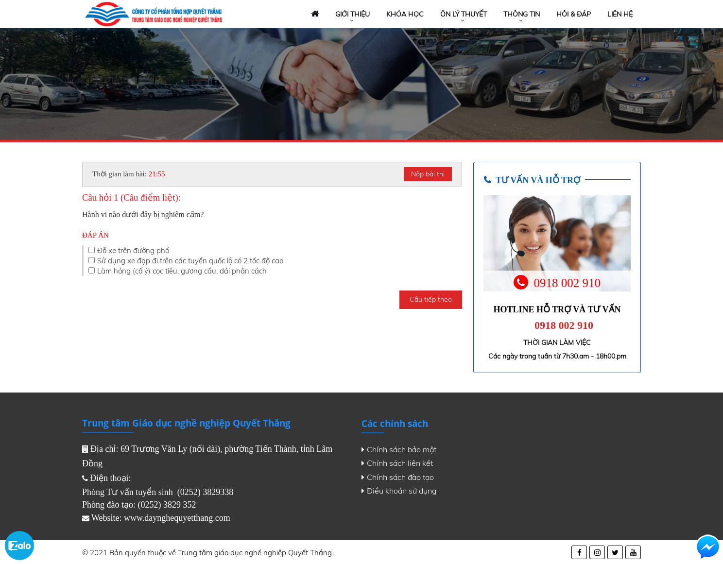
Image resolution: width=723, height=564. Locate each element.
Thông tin (521, 14)
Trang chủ (314, 14)
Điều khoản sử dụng (399, 490)
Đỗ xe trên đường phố (133, 250)
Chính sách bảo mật (399, 449)
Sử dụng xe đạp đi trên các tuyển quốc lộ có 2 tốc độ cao (190, 260)
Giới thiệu (352, 14)
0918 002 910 (563, 325)
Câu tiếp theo (431, 299)
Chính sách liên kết (397, 463)
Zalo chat (19, 545)
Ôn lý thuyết (463, 14)
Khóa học (405, 14)
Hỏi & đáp (573, 14)
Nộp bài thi (428, 174)
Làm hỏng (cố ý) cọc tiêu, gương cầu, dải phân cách (182, 270)
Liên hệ (620, 14)
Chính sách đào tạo (398, 477)
